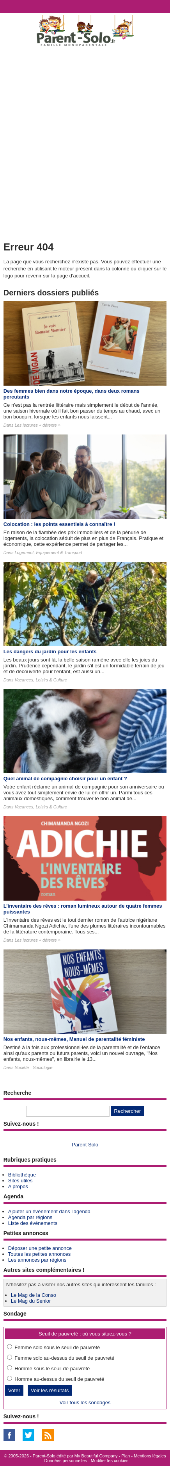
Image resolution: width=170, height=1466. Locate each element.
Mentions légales (150, 1455)
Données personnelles (65, 1460)
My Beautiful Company (96, 1455)
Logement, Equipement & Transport (48, 552)
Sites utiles (20, 1181)
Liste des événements (32, 1223)
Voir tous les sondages (85, 1402)
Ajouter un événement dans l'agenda (49, 1211)
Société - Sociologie (33, 1067)
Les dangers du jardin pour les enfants (50, 651)
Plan (125, 1455)
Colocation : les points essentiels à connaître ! (59, 524)
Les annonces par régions (37, 1260)
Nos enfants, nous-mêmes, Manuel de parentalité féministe (74, 1039)
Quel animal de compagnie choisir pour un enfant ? (65, 778)
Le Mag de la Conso (33, 1295)
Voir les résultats (50, 1390)
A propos (18, 1186)
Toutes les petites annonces (39, 1254)
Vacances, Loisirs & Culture (40, 680)
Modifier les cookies (110, 1460)
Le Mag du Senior (31, 1301)
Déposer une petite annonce (40, 1248)
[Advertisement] (85, 142)
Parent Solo (85, 1145)
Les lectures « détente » (37, 425)
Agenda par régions (30, 1217)
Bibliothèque (22, 1175)
